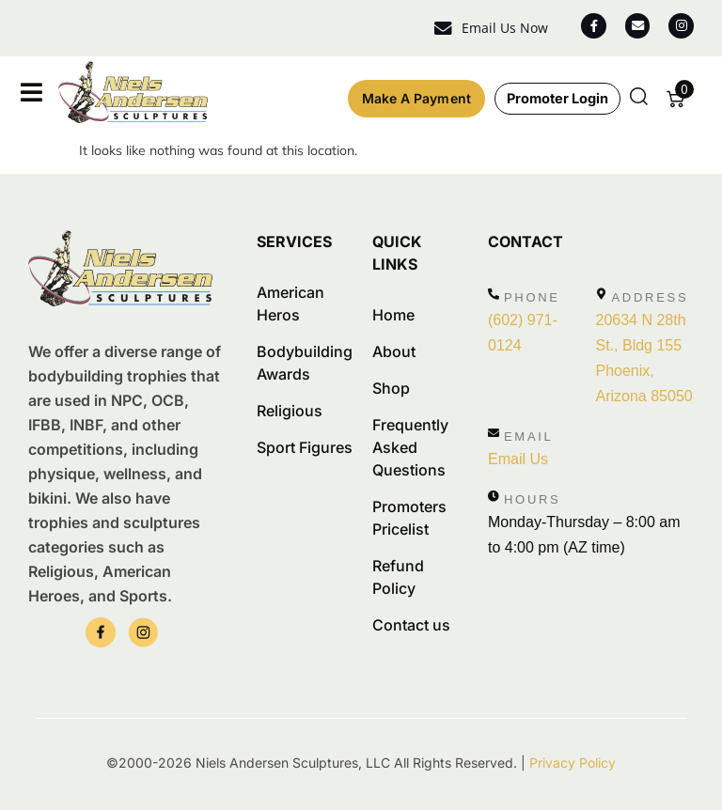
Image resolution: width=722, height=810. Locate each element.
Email (529, 435)
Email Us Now (495, 28)
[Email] (493, 432)
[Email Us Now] (435, 29)
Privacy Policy (572, 763)
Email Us (518, 458)
